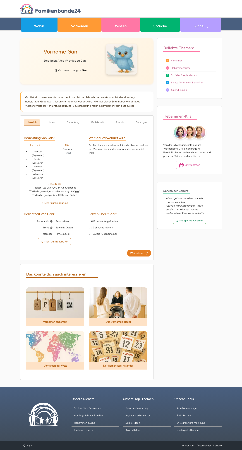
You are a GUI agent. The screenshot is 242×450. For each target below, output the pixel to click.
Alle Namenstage (187, 408)
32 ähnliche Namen (102, 227)
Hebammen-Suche (84, 423)
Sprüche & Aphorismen (184, 75)
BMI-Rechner (184, 415)
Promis (120, 122)
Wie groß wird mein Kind (191, 423)
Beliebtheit (97, 122)
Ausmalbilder (133, 430)
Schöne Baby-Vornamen (87, 408)
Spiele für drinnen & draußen (187, 82)
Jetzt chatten (189, 165)
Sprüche (160, 26)
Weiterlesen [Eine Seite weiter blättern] (139, 253)
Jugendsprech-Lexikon (138, 415)
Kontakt (217, 445)
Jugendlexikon (179, 90)
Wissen (121, 26)
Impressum (188, 445)
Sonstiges (141, 122)
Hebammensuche (181, 68)
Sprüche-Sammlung (136, 408)
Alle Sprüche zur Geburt (189, 220)
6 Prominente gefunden (104, 221)
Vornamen (79, 26)
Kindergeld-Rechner (188, 430)
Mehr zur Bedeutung (54, 203)
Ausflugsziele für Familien (88, 415)
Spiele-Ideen (132, 423)
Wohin (39, 26)
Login (27, 445)
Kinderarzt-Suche (83, 430)
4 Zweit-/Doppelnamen (104, 234)
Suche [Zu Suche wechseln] (201, 26)
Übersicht (31, 122)
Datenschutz (204, 445)
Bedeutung (73, 122)
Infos (52, 122)
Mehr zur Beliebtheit (54, 241)
